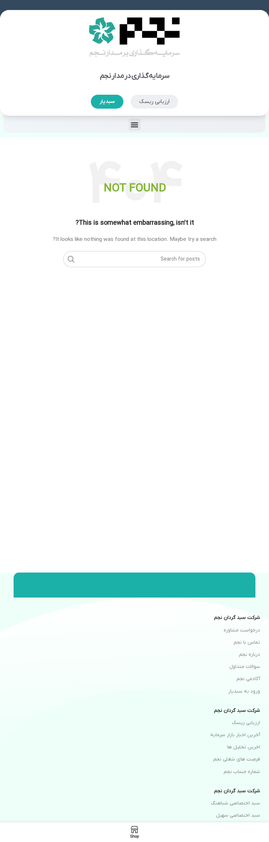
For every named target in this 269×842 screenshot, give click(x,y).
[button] (135, 124)
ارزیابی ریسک (246, 722)
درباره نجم (249, 654)
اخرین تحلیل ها (243, 747)
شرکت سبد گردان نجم (237, 617)
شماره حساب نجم (242, 771)
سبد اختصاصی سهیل (238, 815)
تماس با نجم (247, 642)
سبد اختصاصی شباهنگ (235, 803)
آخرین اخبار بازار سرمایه (235, 735)
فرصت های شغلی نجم (236, 759)
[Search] (134, 259)
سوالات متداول (244, 666)
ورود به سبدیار (244, 691)
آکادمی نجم (248, 678)
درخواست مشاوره (242, 630)
